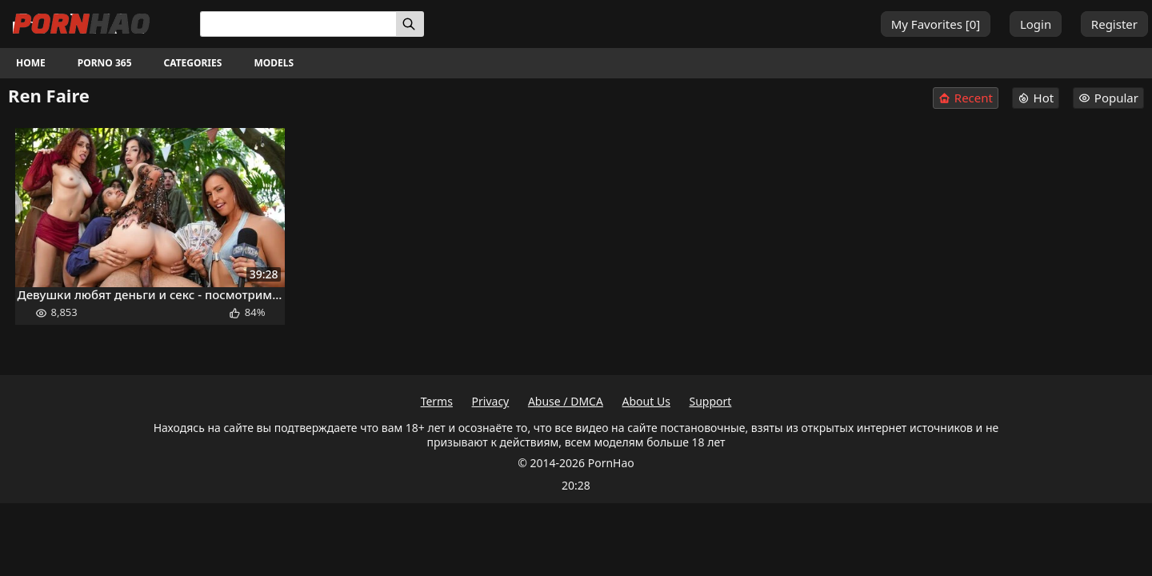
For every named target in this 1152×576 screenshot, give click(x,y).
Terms (437, 401)
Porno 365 (105, 63)
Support (711, 401)
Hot (1036, 98)
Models (274, 63)
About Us (646, 401)
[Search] (410, 24)
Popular (1108, 98)
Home (31, 63)
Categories (193, 63)
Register (1114, 24)
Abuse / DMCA (565, 401)
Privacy (491, 401)
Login (1035, 24)
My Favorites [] (936, 24)
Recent (965, 98)
